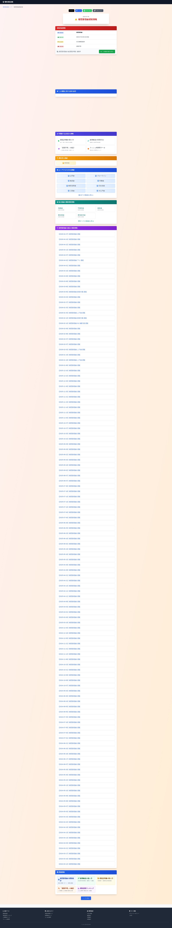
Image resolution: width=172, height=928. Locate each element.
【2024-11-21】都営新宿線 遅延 (69, 643)
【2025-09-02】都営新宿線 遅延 (69, 470)
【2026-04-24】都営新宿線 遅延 (69, 239)
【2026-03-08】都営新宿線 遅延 (69, 276)
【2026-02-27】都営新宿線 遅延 (69, 302)
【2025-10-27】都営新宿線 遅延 (69, 423)
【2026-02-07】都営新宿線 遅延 (69, 339)
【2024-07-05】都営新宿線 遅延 (69, 727)
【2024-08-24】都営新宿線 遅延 (69, 701)
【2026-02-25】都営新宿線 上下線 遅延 (71, 313)
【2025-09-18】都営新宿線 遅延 (69, 465)
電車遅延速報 (8, 2)
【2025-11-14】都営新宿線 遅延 (69, 407)
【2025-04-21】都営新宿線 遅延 (69, 575)
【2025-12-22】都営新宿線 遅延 (69, 376)
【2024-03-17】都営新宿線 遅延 (69, 853)
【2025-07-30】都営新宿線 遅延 (69, 486)
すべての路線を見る (86, 221)
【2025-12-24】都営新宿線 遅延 (69, 370)
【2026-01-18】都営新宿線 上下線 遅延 (71, 360)
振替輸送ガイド (48, 915)
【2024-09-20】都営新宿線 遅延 (69, 691)
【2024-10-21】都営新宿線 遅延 (69, 670)
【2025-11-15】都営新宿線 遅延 (69, 402)
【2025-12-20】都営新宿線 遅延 (69, 381)
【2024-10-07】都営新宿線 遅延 (69, 685)
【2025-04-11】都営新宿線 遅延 (69, 591)
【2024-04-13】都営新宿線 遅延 (69, 832)
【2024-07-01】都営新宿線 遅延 (69, 738)
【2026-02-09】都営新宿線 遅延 (69, 328)
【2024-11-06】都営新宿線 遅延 (69, 659)
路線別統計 (5, 913)
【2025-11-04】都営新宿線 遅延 (69, 418)
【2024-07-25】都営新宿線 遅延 (69, 717)
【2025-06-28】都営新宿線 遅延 (69, 523)
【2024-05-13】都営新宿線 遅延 (69, 785)
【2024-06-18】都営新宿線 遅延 (69, 754)
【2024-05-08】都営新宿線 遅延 (69, 801)
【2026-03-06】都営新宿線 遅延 (69, 286)
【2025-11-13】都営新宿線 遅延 (69, 412)
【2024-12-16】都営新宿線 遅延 (69, 633)
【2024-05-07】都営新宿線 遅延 (69, 806)
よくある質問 (48, 917)
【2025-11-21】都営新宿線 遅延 (69, 397)
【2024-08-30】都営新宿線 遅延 (69, 696)
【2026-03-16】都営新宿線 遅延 (69, 271)
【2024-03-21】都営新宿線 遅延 (69, 848)
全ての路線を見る (86, 195)
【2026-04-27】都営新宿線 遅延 (69, 234)
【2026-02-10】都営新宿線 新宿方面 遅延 (72, 318)
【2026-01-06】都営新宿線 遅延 (69, 365)
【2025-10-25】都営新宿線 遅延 (69, 433)
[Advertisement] (86, 72)
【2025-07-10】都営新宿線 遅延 (69, 507)
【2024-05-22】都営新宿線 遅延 (69, 780)
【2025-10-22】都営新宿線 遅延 (69, 439)
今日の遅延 (89, 913)
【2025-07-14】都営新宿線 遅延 (69, 496)
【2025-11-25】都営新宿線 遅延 (69, 391)
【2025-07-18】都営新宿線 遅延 (69, 491)
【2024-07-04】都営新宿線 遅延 (69, 733)
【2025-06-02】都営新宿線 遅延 (69, 544)
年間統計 (89, 919)
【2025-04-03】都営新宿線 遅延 (69, 607)
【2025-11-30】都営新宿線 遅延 (69, 386)
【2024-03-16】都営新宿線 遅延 (69, 859)
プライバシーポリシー (134, 913)
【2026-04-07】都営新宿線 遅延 (69, 255)
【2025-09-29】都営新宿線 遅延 (69, 444)
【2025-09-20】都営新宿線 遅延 (69, 460)
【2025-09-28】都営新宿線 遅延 (69, 449)
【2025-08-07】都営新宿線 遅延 (69, 475)
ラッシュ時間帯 (6, 919)
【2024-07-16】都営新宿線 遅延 (69, 722)
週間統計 (89, 915)
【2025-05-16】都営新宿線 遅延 (69, 554)
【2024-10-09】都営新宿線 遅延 (69, 675)
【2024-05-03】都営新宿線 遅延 (69, 811)
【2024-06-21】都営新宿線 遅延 (69, 743)
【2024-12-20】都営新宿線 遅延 (69, 628)
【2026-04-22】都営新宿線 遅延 (69, 244)
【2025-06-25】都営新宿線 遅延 (69, 528)
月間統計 (89, 917)
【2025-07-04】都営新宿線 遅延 (69, 512)
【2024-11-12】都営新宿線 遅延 (69, 654)
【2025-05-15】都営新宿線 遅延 (69, 559)
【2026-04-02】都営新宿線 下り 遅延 (71, 260)
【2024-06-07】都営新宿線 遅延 (69, 764)
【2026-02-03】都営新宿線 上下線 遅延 (71, 349)
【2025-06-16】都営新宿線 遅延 (69, 538)
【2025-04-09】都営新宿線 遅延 (69, 601)
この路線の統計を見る (107, 51)
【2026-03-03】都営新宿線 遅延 (69, 297)
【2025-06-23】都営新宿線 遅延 (69, 533)
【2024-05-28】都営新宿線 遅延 (69, 769)
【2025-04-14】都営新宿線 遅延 (69, 586)
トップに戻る (86, 898)
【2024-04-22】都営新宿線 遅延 (69, 822)
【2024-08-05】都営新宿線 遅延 (69, 706)
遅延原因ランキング (7, 915)
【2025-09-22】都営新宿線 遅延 (69, 454)
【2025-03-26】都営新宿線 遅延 (69, 617)
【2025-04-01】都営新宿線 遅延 (69, 612)
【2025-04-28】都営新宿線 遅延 (69, 565)
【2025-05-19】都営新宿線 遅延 (69, 549)
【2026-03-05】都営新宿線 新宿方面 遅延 (72, 292)
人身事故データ (6, 917)
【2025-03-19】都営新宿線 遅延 (69, 622)
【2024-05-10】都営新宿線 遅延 (69, 790)
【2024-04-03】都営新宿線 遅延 (69, 843)
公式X (131, 915)
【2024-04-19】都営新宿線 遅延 (69, 827)
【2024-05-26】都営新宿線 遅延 (69, 775)
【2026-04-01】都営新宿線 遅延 (69, 265)
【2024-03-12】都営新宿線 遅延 (69, 864)
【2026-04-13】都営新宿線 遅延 (69, 250)
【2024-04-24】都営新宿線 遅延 (69, 817)
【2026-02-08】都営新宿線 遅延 (69, 334)
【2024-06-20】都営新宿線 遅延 (69, 748)
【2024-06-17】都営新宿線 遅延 (69, 759)
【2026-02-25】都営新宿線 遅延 (69, 307)
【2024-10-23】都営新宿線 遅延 (69, 664)
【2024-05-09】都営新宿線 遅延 (69, 796)
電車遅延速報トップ (7, 7)
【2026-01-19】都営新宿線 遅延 (69, 355)
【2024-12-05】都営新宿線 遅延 (69, 638)
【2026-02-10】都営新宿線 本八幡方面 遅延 (73, 323)
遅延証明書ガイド (49, 913)
